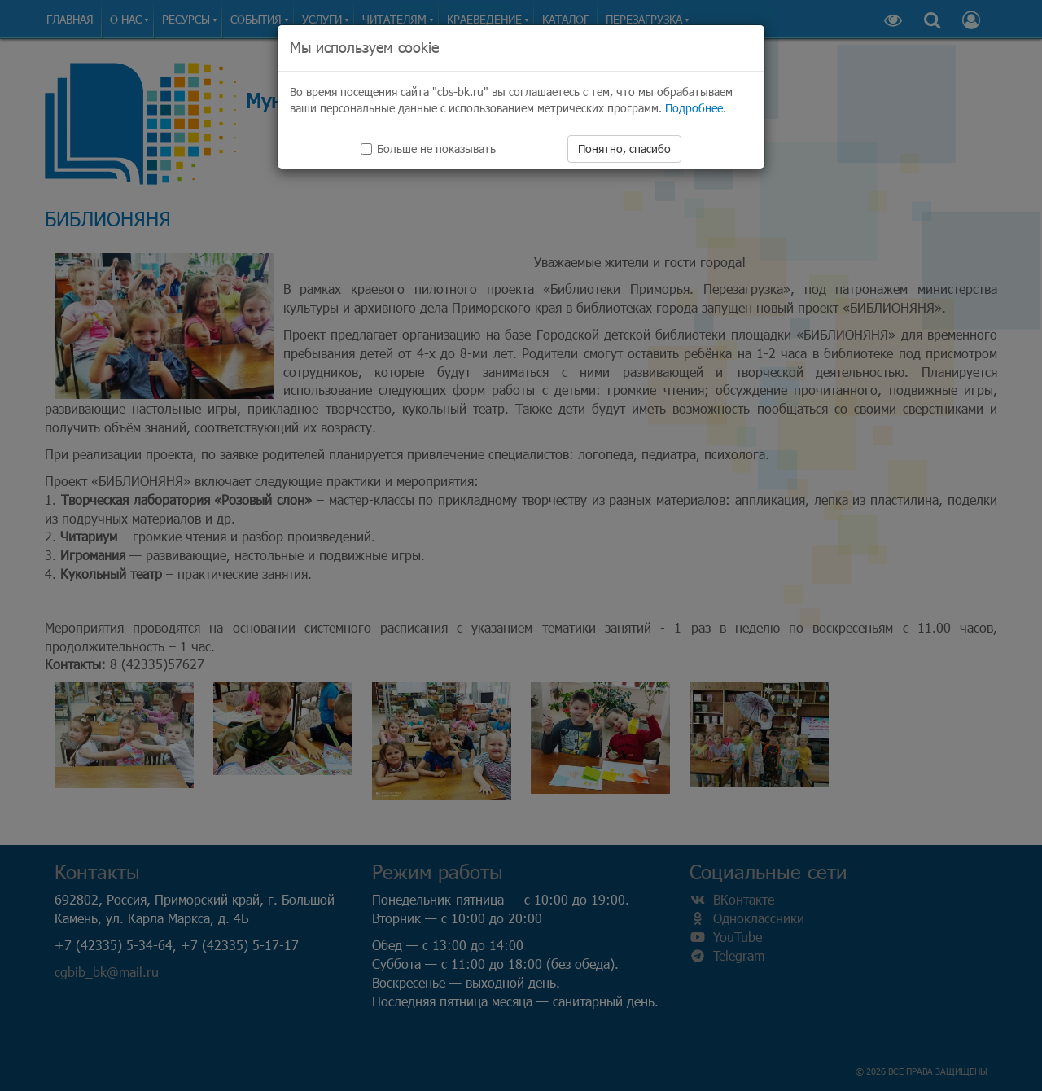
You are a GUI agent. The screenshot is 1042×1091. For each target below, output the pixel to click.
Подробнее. (695, 108)
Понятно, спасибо (624, 149)
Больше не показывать (428, 149)
